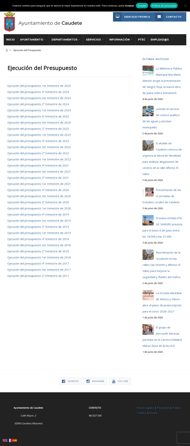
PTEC (141, 38)
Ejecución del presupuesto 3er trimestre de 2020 (39, 194)
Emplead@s (160, 38)
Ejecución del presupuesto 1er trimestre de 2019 (39, 231)
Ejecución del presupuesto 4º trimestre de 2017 (38, 262)
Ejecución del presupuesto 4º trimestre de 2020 (38, 188)
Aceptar (142, 5)
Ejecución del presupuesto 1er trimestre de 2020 (39, 206)
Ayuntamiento (31, 38)
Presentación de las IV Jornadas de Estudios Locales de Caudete (161, 194)
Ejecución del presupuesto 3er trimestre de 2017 (39, 268)
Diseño (154, 411)
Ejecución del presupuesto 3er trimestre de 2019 (39, 219)
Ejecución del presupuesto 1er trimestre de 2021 (39, 182)
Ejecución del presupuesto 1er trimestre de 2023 (39, 133)
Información (119, 38)
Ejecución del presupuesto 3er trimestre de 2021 (39, 170)
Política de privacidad (164, 5)
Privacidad (163, 406)
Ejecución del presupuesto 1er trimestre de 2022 (39, 157)
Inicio (10, 38)
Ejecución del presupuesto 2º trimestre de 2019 (38, 225)
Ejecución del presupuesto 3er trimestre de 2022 (39, 145)
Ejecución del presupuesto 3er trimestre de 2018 (39, 243)
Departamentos (65, 38)
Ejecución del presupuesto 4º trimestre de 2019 (38, 213)
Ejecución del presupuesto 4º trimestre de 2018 (38, 237)
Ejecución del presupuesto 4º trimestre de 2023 (38, 114)
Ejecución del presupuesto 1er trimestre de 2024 (39, 108)
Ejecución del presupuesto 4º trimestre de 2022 (38, 139)
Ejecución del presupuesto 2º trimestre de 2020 (38, 200)
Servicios (93, 38)
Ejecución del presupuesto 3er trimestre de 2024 (39, 96)
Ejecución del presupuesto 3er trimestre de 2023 (39, 121)
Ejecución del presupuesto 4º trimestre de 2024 (38, 90)
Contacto (168, 17)
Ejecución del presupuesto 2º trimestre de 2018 (38, 249)
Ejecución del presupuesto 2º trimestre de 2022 (38, 151)
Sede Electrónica (131, 17)
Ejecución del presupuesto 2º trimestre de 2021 (38, 176)
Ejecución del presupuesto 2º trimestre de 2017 (38, 274)
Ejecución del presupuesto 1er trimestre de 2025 (39, 84)
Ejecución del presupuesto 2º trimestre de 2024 (38, 102)
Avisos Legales (145, 406)
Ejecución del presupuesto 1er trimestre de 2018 (39, 255)
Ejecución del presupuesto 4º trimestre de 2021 (38, 164)
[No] (185, 6)
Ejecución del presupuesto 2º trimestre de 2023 (38, 127)
